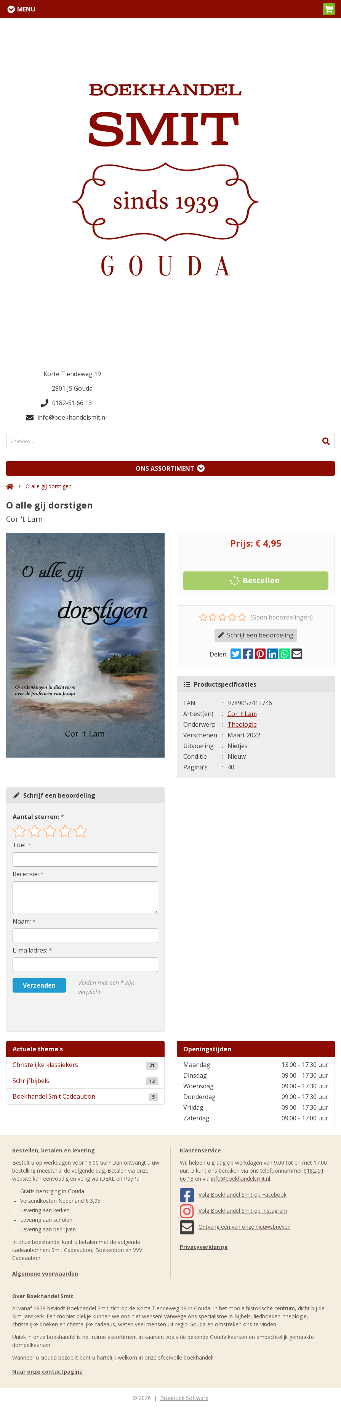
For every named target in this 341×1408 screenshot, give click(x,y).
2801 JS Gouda (72, 388)
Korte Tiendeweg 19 (72, 374)
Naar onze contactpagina (47, 1371)
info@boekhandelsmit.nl (66, 417)
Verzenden (39, 985)
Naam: (22, 921)
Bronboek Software (184, 1398)
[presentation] (61, 1013)
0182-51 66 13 (66, 403)
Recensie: (26, 874)
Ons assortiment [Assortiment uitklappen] (165, 468)
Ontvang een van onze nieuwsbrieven (235, 1226)
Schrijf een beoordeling (256, 635)
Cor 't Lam (242, 714)
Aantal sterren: (36, 817)
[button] (329, 9)
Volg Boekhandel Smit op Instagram (233, 1210)
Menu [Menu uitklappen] (26, 9)
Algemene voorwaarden (45, 1273)
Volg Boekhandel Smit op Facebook (233, 1194)
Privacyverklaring (204, 1246)
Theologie (242, 724)
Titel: (20, 845)
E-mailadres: (30, 950)
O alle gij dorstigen (49, 486)
